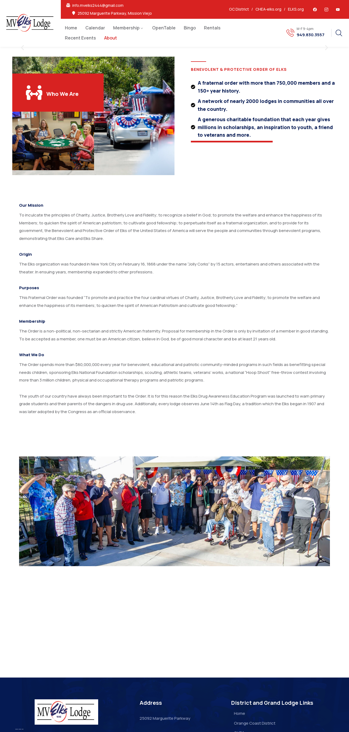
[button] (22, 47)
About (110, 38)
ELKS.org (296, 9)
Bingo (190, 28)
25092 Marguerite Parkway (165, 718)
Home (71, 28)
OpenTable (164, 28)
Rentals (212, 28)
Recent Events (80, 38)
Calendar (95, 28)
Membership (126, 28)
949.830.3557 (310, 35)
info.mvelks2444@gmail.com (98, 5)
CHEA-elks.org (268, 9)
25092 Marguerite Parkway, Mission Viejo (115, 13)
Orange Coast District (254, 723)
